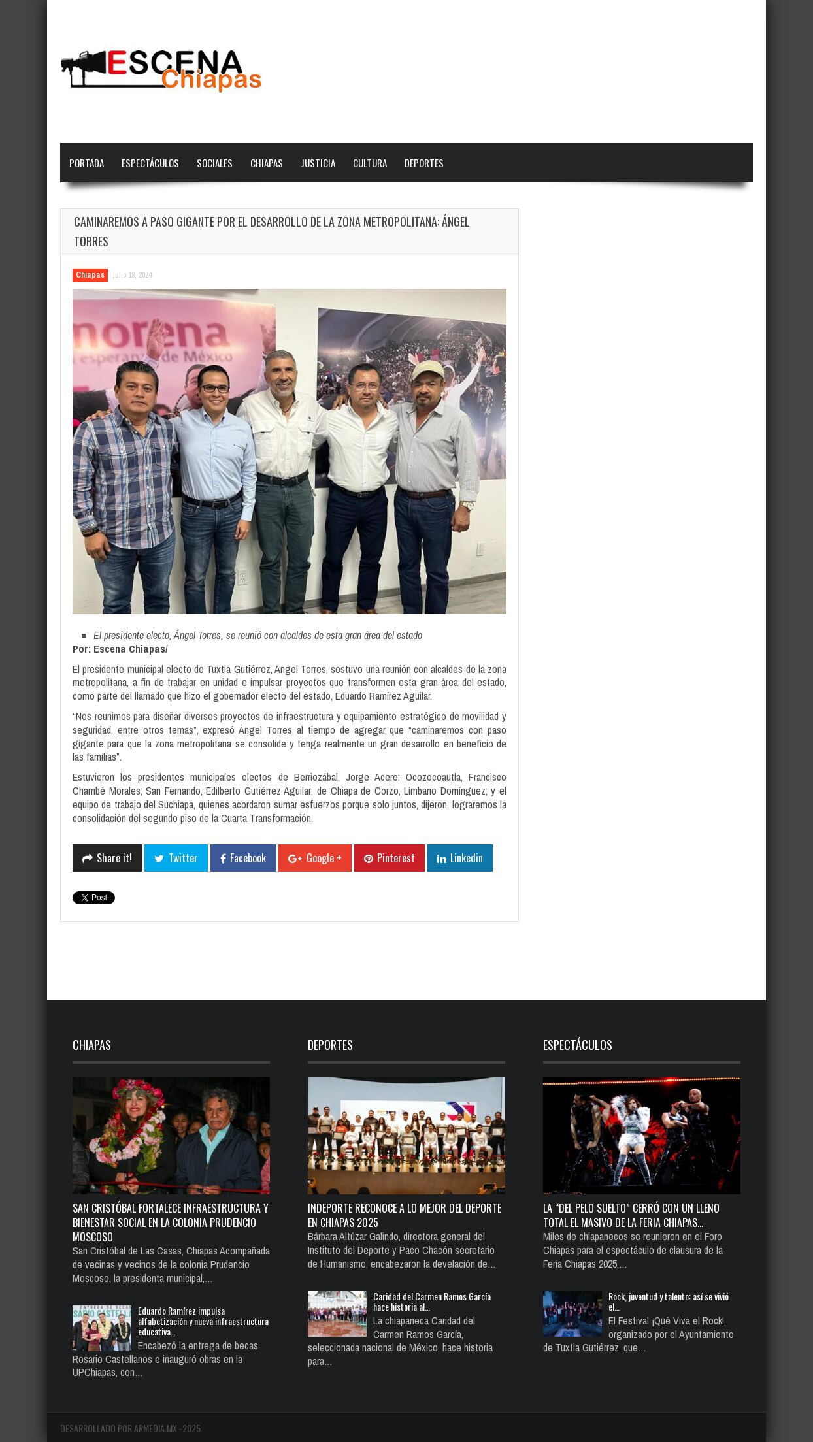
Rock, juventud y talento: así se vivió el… (668, 1301)
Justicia (318, 163)
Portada (86, 163)
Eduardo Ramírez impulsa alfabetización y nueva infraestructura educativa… (203, 1320)
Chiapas (266, 163)
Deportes (424, 163)
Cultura (370, 163)
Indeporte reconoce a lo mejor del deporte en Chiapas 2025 (404, 1215)
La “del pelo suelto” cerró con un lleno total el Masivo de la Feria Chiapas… (631, 1215)
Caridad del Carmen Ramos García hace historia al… (432, 1301)
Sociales (215, 163)
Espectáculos (150, 163)
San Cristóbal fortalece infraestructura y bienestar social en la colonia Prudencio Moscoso (171, 1222)
